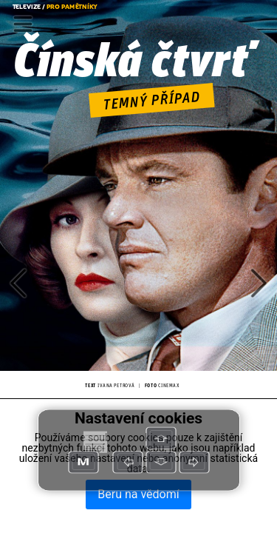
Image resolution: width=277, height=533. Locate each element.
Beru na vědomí (138, 494)
